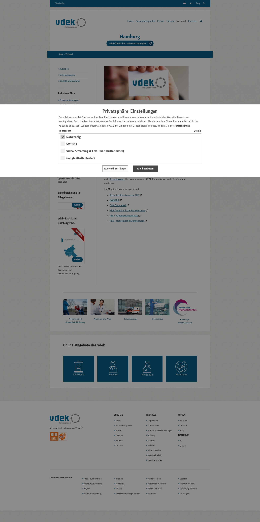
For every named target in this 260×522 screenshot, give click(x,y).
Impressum (65, 130)
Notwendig (73, 137)
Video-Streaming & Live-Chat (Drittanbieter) (95, 151)
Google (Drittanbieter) (80, 158)
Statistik (71, 144)
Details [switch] (197, 130)
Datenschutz (183, 125)
